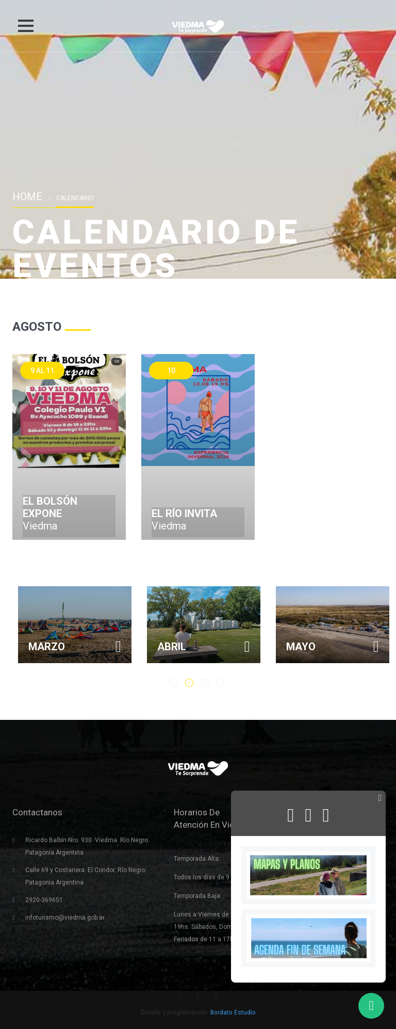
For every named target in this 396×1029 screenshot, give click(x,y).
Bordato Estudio (233, 1012)
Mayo (381, 646)
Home (27, 196)
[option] (155, 624)
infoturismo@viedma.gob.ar (65, 917)
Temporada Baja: (198, 895)
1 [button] (174, 683)
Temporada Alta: (197, 858)
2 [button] (189, 683)
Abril (252, 646)
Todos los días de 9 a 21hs (212, 877)
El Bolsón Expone (50, 507)
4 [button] (220, 683)
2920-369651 (44, 900)
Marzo (127, 646)
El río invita (184, 513)
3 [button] (205, 683)
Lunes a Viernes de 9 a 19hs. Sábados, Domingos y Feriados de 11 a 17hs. (213, 927)
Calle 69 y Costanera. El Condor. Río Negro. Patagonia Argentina (86, 876)
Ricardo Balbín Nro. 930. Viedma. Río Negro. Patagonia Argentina (87, 846)
